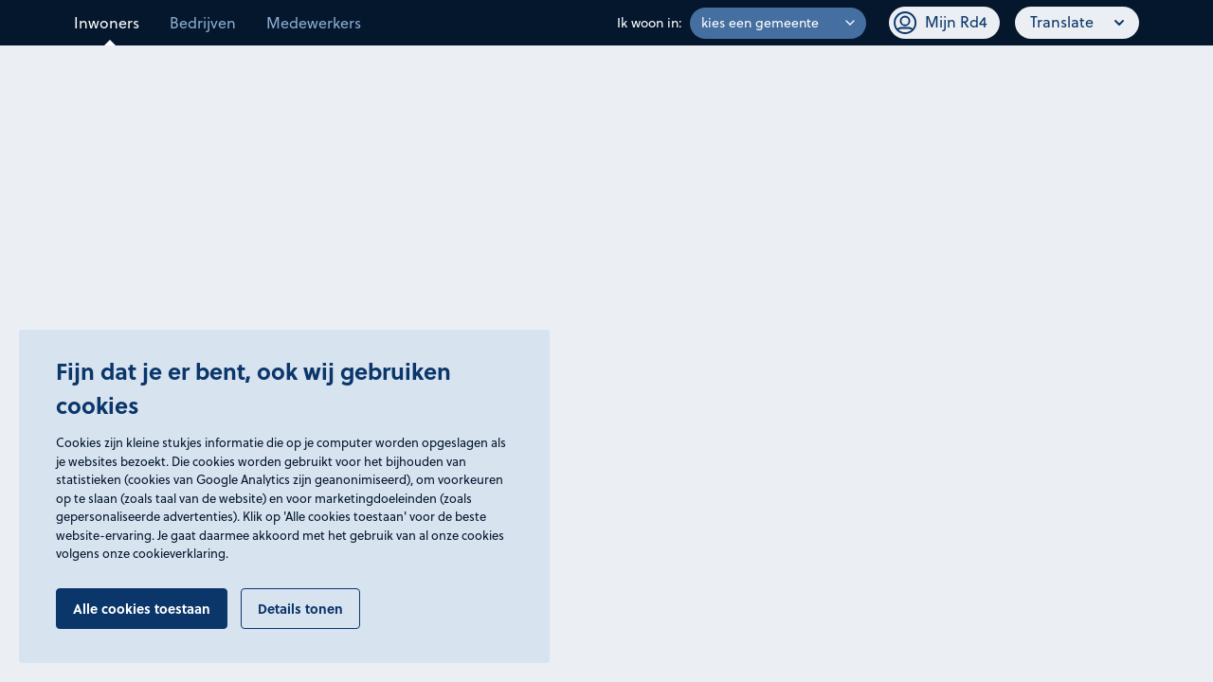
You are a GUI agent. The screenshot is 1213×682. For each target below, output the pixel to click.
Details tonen (300, 608)
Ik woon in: (649, 22)
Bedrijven (203, 22)
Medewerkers (313, 22)
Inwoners (106, 22)
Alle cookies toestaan (141, 608)
